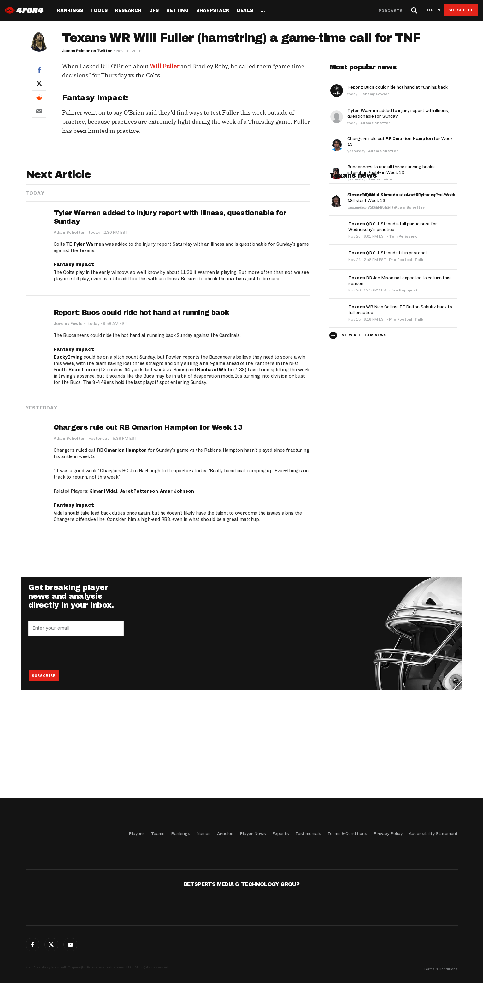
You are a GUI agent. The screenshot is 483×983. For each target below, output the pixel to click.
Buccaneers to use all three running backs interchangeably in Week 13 (391, 169)
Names (204, 833)
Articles (225, 833)
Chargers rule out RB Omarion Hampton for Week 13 (148, 520)
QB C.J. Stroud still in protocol (387, 345)
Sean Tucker (83, 463)
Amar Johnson (177, 584)
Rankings (70, 11)
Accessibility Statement (433, 833)
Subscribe (461, 10)
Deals (245, 11)
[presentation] (76, 746)
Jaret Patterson (138, 584)
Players (137, 833)
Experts (280, 833)
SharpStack (212, 11)
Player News (253, 833)
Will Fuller (164, 66)
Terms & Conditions (347, 833)
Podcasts (391, 11)
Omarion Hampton (125, 543)
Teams (158, 833)
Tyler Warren (88, 337)
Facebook (32, 944)
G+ (70, 944)
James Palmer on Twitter (87, 51)
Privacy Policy (388, 833)
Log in (432, 10)
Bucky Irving (68, 450)
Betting (177, 11)
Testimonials (308, 833)
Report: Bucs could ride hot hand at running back (397, 87)
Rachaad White (214, 463)
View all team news (364, 427)
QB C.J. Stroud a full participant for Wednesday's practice (393, 319)
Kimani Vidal (103, 584)
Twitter (51, 944)
